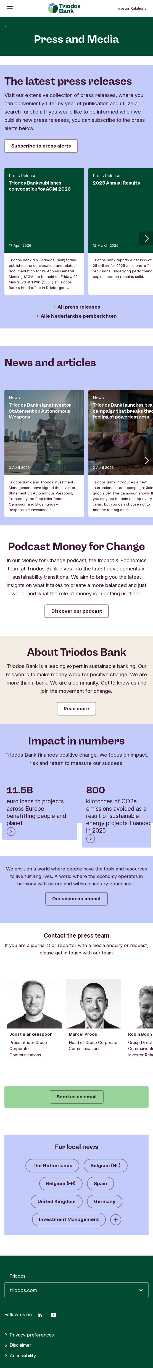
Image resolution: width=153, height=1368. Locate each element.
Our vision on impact (76, 898)
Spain (100, 1186)
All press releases (76, 307)
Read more (76, 708)
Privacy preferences (29, 1335)
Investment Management (69, 1222)
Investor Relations (131, 8)
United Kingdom (57, 1204)
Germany (104, 1204)
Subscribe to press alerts (41, 146)
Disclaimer (17, 1345)
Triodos (17, 1276)
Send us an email (77, 1100)
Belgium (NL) (106, 1168)
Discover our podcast (76, 611)
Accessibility (20, 1355)
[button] (146, 238)
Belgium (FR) (61, 1186)
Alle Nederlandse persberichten (76, 316)
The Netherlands (52, 1168)
